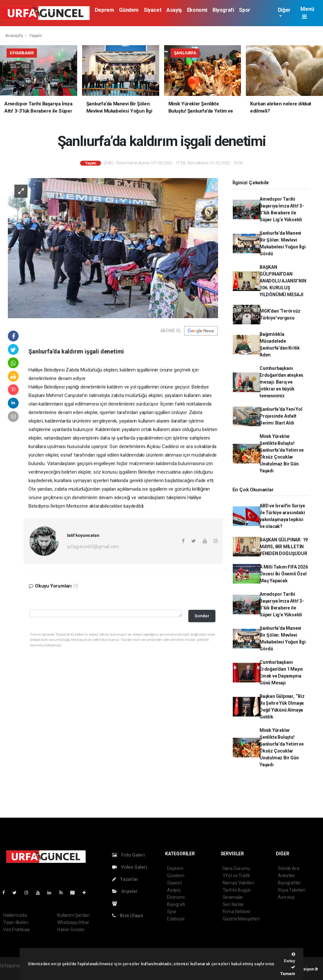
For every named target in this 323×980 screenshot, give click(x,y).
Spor (244, 10)
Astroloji (286, 897)
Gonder (202, 615)
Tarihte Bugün (237, 890)
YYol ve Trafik (236, 875)
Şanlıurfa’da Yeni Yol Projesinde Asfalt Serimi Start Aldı (281, 416)
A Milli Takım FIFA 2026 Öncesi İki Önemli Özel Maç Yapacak (284, 573)
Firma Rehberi (237, 911)
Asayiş (174, 10)
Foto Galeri (128, 855)
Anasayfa (14, 35)
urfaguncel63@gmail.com (93, 546)
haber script (12, 972)
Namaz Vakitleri (238, 882)
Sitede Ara (288, 868)
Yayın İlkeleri (15, 922)
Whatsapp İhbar (73, 922)
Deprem (104, 10)
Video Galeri (129, 867)
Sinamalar (233, 897)
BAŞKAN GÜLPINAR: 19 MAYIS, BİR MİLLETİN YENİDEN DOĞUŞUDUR (284, 546)
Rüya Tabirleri (291, 890)
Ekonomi (197, 10)
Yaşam (35, 35)
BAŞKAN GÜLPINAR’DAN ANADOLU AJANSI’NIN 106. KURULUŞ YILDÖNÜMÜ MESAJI (283, 280)
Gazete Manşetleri (241, 918)
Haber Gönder (71, 929)
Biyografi (223, 10)
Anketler (286, 875)
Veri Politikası (16, 929)
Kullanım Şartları (73, 915)
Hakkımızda (15, 915)
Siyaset (152, 10)
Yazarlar (125, 879)
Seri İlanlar (233, 904)
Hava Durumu (236, 868)
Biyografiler (289, 882)
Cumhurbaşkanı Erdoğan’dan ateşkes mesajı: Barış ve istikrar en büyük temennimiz (281, 382)
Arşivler (124, 891)
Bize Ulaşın (127, 915)
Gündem (129, 10)
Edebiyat (175, 918)
